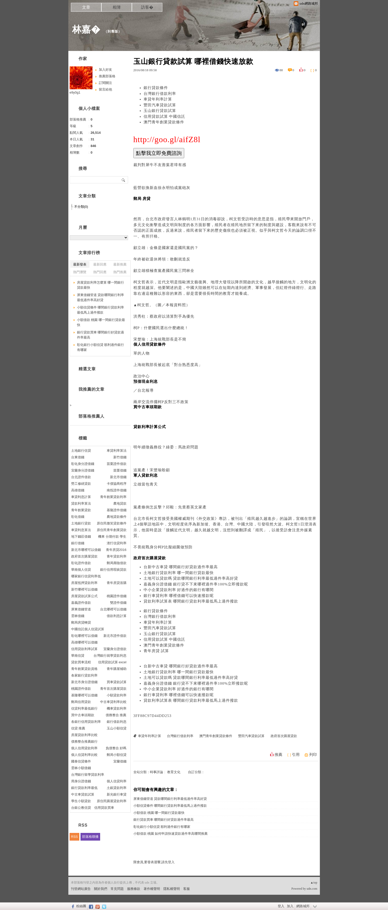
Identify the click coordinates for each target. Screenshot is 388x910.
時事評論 (156, 772)
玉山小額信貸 (117, 728)
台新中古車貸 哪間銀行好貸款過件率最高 (181, 567)
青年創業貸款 (81, 510)
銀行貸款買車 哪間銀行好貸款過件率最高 (163, 819)
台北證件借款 (81, 477)
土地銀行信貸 (81, 450)
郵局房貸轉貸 (81, 622)
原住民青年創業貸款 (112, 530)
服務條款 (133, 889)
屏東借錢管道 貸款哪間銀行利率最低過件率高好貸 (170, 799)
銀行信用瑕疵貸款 (113, 569)
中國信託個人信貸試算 (87, 629)
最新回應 (99, 264)
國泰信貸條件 (81, 761)
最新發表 (79, 264)
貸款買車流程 (81, 662)
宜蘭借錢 (120, 761)
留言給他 (105, 89)
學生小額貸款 (81, 801)
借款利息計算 (117, 616)
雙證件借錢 (118, 603)
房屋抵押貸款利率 (84, 583)
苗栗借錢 (120, 470)
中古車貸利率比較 (113, 702)
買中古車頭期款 (82, 715)
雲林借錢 (77, 616)
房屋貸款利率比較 (84, 735)
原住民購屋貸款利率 (112, 801)
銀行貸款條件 (156, 88)
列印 (313, 755)
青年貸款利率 (117, 556)
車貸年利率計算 (158, 99)
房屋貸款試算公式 (84, 596)
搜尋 (123, 179)
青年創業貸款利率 (113, 497)
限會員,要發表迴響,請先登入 (154, 862)
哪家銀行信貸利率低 (86, 576)
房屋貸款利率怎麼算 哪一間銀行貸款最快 (100, 285)
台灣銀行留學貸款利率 (87, 774)
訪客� (147, 7)
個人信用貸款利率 (84, 748)
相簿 (117, 7)
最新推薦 (120, 264)
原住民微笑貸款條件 (112, 523)
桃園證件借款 (81, 689)
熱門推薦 (120, 272)
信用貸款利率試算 (84, 649)
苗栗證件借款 (117, 464)
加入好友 (105, 69)
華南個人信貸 (81, 569)
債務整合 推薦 (116, 715)
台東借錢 (77, 457)
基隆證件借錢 (117, 510)
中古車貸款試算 (82, 794)
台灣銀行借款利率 (160, 94)
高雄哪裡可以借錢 (84, 642)
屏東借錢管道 (81, 609)
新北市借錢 (118, 477)
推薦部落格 (107, 76)
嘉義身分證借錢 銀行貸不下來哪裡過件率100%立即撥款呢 (196, 584)
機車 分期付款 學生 (112, 536)
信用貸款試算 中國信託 (164, 116)
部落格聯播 (90, 837)
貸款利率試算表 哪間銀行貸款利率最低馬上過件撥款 (191, 601)
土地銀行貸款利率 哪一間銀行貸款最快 (179, 573)
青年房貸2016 (116, 550)
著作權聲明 (152, 889)
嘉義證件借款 (81, 603)
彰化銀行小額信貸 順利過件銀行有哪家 (161, 827)
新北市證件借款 (115, 636)
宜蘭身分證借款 (115, 649)
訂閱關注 (105, 83)
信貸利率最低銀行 (84, 708)
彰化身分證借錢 (82, 464)
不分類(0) (81, 207)
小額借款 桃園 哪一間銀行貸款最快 (159, 813)
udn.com (312, 888)
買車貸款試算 (117, 682)
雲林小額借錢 (81, 768)
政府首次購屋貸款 (284, 736)
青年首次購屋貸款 (113, 689)
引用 (296, 755)
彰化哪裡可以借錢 (84, 636)
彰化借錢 (77, 517)
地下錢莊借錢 (81, 536)
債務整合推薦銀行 (84, 741)
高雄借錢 (77, 490)
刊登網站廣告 (81, 889)
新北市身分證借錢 (84, 682)
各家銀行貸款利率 (84, 675)
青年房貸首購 (117, 583)
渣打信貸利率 (117, 543)
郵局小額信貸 (117, 755)
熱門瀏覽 (79, 272)
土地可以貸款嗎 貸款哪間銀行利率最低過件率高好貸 (191, 578)
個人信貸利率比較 (84, 755)
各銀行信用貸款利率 (86, 722)
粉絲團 (81, 906)
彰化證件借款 (81, 563)
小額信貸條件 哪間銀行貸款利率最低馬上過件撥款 (170, 806)
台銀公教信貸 (81, 808)
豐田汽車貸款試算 (160, 105)
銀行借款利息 (117, 722)
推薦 (278, 755)
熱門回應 (99, 272)
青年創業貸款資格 (84, 669)
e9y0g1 (75, 92)
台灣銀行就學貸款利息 (110, 655)
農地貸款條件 (117, 517)
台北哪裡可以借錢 (113, 609)
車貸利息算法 (81, 530)
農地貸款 (120, 503)
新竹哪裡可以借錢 (84, 589)
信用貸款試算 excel (112, 662)
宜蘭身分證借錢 (82, 470)
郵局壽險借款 (117, 563)
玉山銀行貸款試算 (160, 111)
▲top (313, 882)
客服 (186, 889)
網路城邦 (302, 906)
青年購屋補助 (117, 669)
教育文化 (173, 772)
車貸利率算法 (117, 450)
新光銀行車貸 (117, 794)
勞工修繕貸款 (81, 484)
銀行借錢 (77, 543)
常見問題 (117, 889)
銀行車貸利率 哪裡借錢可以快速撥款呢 (179, 596)
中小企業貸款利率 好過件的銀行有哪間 (179, 590)
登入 (281, 906)
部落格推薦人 (91, 416)
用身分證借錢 (81, 781)
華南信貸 (77, 655)
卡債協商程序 (117, 484)
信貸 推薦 (78, 728)
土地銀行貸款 (81, 523)
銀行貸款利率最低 (84, 788)
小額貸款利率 (117, 695)
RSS (74, 837)
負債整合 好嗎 (116, 748)
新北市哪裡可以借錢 (86, 550)
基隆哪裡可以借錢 (84, 695)
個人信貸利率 (117, 781)
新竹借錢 (120, 457)
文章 (86, 7)
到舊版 (112, 31)
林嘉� (86, 29)
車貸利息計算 (81, 497)
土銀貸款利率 (117, 788)
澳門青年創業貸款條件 (164, 122)
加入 (290, 906)
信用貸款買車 (104, 808)
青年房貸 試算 (156, 651)
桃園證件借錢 (117, 596)
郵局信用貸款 (81, 702)
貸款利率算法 (81, 503)
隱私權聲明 (171, 889)
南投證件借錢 (117, 490)
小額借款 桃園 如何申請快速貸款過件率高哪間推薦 (170, 833)
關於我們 (100, 889)
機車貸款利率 (117, 708)
